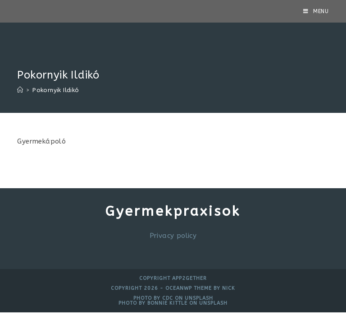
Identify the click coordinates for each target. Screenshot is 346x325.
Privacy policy (173, 236)
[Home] (20, 90)
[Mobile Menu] (316, 11)
